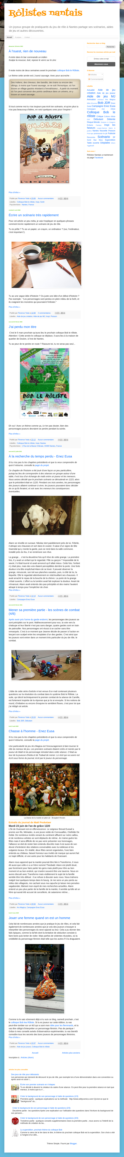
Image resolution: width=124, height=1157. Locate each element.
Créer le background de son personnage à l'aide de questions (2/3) (41, 1108)
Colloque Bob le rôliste (26, 202)
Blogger (73, 1143)
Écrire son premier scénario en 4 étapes (37, 1084)
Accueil (9, 37)
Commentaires (96, 79)
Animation (91, 99)
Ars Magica (21, 907)
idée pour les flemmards (61, 1025)
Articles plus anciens (71, 1053)
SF (114, 137)
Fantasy (98, 125)
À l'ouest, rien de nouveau (27, 51)
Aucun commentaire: (46, 198)
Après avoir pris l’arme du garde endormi (28, 619)
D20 (88, 119)
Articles (93, 75)
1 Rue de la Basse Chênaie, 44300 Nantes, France (42, 446)
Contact (27, 37)
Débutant (28, 721)
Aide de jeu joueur (24, 1047)
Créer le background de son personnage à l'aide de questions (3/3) (49, 1118)
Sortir (42, 202)
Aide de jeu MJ (39, 316)
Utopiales (105, 142)
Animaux (100, 99)
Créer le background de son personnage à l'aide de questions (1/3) (49, 1096)
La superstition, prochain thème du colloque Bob (41, 1130)
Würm (113, 143)
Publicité (111, 133)
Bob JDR (20, 721)
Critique (100, 116)
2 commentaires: (44, 313)
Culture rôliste (109, 116)
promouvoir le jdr (100, 133)
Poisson (54, 316)
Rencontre (91, 137)
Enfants (90, 125)
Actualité (91, 90)
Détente (111, 119)
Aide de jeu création (25, 316)
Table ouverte (93, 143)
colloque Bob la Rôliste (22, 1022)
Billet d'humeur (92, 103)
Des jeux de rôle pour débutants (25, 1074)
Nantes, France (28, 205)
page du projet (42, 465)
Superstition (110, 140)
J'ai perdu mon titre (22, 327)
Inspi (37, 202)
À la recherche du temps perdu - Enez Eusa (40, 456)
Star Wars (98, 140)
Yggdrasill (90, 146)
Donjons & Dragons (108, 122)
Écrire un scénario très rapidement (34, 215)
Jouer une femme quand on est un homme (39, 918)
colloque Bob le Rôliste (68, 70)
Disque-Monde (93, 122)
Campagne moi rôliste (101, 109)
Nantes (43, 443)
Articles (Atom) (27, 1057)
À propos (18, 37)
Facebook (99, 158)
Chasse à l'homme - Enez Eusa (31, 731)
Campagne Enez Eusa (26, 599)
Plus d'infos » (14, 192)
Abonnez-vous (101, 64)
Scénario (104, 137)
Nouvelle (103, 131)
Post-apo (90, 133)
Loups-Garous (102, 128)
